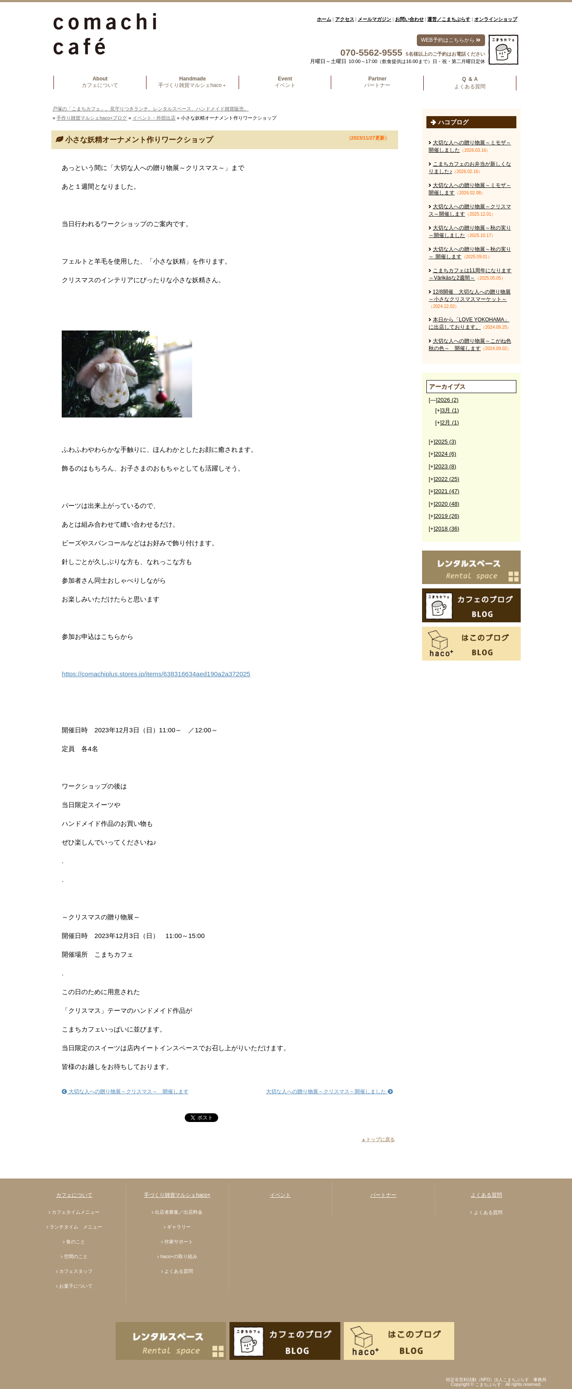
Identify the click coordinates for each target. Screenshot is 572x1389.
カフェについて (74, 1195)
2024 (445, 454)
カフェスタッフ (76, 1271)
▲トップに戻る (378, 1139)
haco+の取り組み (178, 1256)
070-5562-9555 (371, 52)
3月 (450, 410)
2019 (447, 516)
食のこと (75, 1241)
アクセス (344, 19)
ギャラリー (179, 1226)
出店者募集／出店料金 (179, 1212)
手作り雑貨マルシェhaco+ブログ (92, 117)
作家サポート (178, 1241)
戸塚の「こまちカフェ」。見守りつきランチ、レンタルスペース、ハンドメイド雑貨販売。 (151, 108)
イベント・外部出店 (154, 117)
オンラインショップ (495, 19)
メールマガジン (374, 19)
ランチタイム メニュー (76, 1226)
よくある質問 (178, 1271)
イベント (280, 1195)
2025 (445, 441)
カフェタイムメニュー (76, 1212)
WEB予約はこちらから (451, 40)
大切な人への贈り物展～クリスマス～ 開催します (125, 1091)
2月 (450, 422)
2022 (447, 479)
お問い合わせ (409, 19)
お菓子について (76, 1286)
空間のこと (76, 1256)
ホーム (324, 19)
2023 (445, 466)
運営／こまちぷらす (448, 19)
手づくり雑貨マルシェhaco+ (177, 1195)
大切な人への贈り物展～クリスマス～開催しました (329, 1091)
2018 (447, 528)
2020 (447, 504)
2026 (447, 400)
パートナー (383, 1195)
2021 (447, 491)
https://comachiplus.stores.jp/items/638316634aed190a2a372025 (156, 674)
